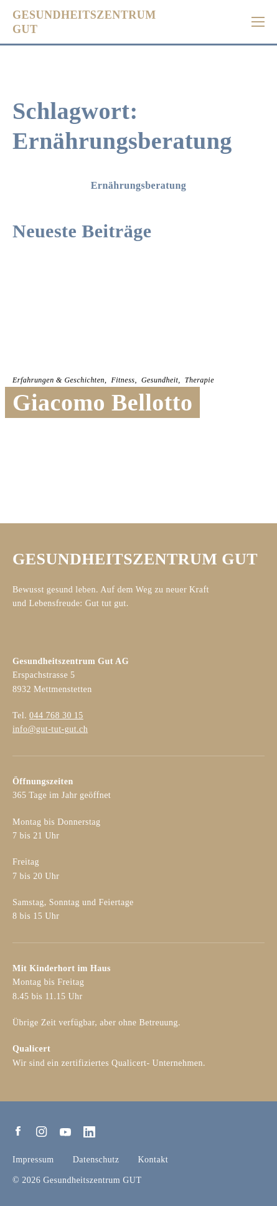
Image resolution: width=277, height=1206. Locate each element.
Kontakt (153, 1159)
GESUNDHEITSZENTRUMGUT (84, 22)
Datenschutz (96, 1159)
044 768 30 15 (56, 715)
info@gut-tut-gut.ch (50, 729)
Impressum (33, 1159)
